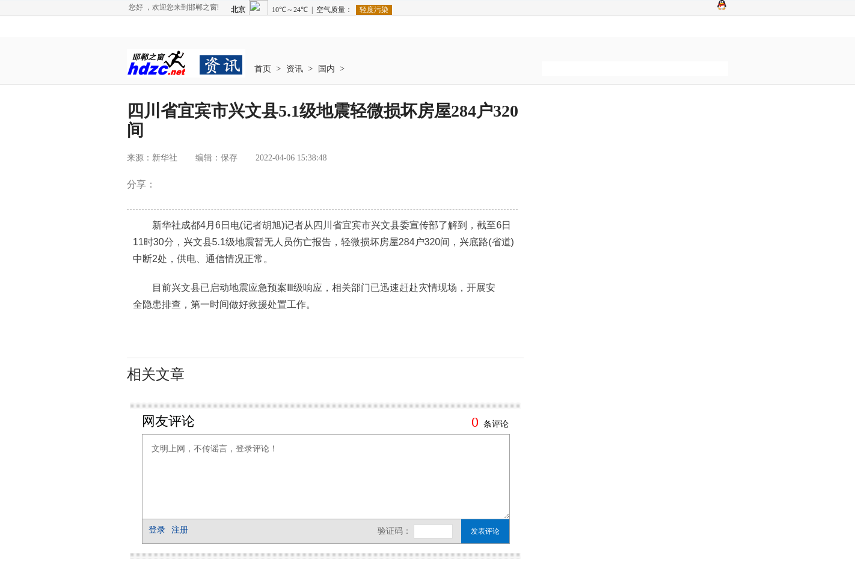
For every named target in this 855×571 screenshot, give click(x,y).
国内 (326, 68)
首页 (262, 68)
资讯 (294, 68)
